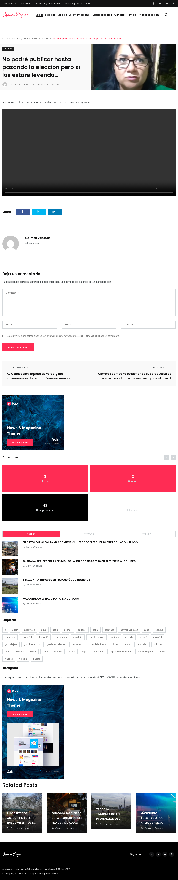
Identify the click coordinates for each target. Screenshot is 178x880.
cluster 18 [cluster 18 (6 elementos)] (27, 637)
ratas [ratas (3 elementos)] (7, 651)
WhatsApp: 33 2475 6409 (77, 3)
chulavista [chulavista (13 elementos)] (10, 637)
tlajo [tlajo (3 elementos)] (84, 651)
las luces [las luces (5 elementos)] (76, 644)
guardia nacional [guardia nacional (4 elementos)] (32, 644)
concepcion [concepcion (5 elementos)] (61, 637)
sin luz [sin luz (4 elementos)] (71, 651)
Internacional (81, 15)
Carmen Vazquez (37, 238)
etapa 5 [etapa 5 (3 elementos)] (143, 637)
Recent (31, 534)
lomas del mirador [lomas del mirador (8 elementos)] (97, 644)
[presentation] (166, 457)
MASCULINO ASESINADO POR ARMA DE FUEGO (51, 599)
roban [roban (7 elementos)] (33, 651)
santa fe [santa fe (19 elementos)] (58, 651)
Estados (50, 15)
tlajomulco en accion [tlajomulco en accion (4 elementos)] (120, 651)
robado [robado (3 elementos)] (20, 651)
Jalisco (8, 49)
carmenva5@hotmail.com (47, 3)
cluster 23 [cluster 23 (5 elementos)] (43, 637)
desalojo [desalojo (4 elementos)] (77, 637)
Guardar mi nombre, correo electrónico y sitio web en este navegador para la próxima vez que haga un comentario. (63, 336)
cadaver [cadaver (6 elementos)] (82, 630)
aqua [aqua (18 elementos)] (55, 630)
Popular (89, 534)
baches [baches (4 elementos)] (68, 630)
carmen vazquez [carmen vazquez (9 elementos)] (129, 630)
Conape (119, 15)
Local (39, 15)
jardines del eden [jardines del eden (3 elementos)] (56, 644)
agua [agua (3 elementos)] (43, 630)
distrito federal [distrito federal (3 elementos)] (96, 637)
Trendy (146, 534)
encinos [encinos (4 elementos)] (114, 637)
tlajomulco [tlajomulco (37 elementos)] (98, 651)
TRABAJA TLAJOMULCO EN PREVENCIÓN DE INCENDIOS (56, 580)
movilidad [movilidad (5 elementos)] (142, 644)
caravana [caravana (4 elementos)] (109, 630)
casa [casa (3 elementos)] (146, 630)
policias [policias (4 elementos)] (158, 644)
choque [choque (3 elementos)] (159, 630)
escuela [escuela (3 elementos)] (129, 637)
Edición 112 (64, 15)
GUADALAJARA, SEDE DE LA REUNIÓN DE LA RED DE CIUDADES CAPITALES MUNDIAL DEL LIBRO (79, 561)
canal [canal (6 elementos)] (95, 630)
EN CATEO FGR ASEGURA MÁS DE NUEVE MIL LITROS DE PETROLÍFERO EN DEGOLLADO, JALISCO (80, 542)
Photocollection (148, 15)
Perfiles (131, 15)
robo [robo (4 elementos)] (45, 651)
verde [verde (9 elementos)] (162, 651)
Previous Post (18, 367)
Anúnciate (25, 3)
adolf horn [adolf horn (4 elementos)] (29, 630)
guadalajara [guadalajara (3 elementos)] (11, 644)
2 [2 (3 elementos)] (5, 630)
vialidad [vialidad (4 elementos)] (9, 659)
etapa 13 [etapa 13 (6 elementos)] (157, 637)
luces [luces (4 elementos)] (116, 644)
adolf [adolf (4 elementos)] (15, 630)
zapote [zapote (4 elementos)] (36, 659)
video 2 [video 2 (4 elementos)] (23, 659)
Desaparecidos (102, 15)
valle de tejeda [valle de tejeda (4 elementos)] (145, 651)
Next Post (162, 367)
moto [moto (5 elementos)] (128, 644)
